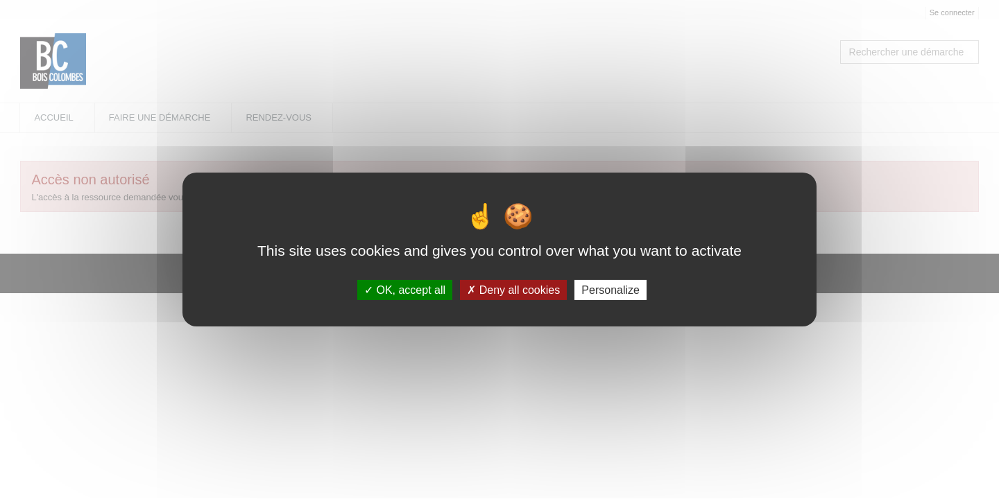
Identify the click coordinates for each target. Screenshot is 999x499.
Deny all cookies (513, 290)
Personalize (610, 290)
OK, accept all (404, 290)
